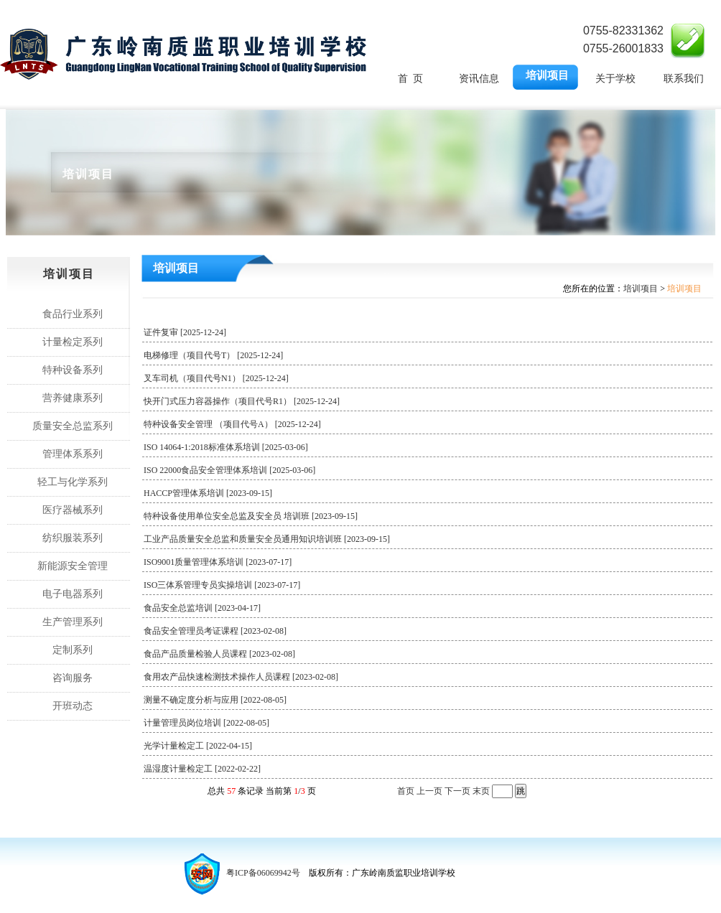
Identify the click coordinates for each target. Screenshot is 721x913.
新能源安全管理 (72, 566)
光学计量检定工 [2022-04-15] (208, 746)
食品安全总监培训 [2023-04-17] (213, 608)
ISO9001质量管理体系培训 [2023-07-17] (228, 562)
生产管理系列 (72, 622)
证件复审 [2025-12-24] (195, 332)
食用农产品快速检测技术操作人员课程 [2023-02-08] (251, 677)
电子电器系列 (72, 594)
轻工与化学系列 (72, 482)
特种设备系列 (72, 370)
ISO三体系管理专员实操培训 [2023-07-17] (232, 585)
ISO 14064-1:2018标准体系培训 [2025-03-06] (236, 447)
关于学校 (615, 78)
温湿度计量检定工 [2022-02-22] (213, 769)
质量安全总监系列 (72, 426)
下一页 (457, 791)
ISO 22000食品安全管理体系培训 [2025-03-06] (240, 470)
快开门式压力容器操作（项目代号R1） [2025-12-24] (252, 401)
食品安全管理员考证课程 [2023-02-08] (225, 631)
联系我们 (684, 78)
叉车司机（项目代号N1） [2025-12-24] (227, 378)
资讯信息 (479, 78)
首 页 (410, 78)
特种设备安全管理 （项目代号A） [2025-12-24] (243, 424)
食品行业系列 (72, 314)
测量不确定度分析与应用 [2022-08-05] (225, 700)
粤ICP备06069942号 (263, 873)
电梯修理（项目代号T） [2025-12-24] (224, 355)
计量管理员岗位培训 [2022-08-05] (217, 723)
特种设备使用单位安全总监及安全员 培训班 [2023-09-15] (261, 516)
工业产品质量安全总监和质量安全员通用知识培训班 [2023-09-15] (277, 539)
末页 (481, 791)
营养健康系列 (72, 398)
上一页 (429, 791)
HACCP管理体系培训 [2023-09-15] (218, 493)
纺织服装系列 (72, 538)
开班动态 (72, 706)
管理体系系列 (72, 454)
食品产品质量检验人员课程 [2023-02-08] (230, 654)
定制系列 (72, 650)
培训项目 (547, 75)
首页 (405, 791)
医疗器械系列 (72, 510)
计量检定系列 (72, 342)
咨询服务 (72, 678)
